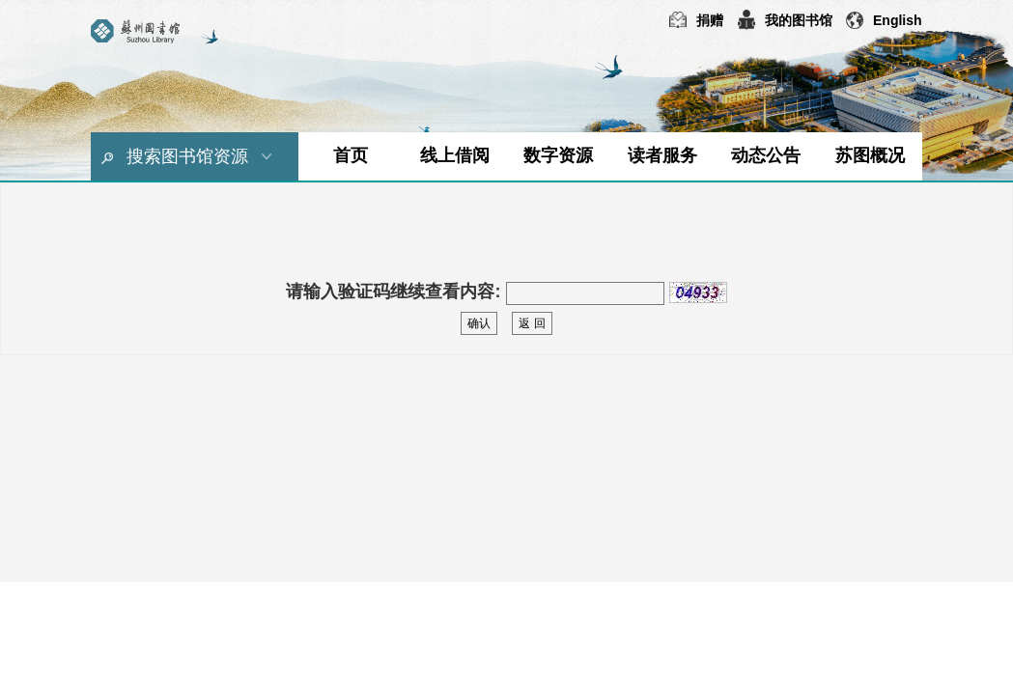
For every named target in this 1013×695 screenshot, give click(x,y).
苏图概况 (870, 155)
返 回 (532, 323)
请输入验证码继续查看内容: (393, 291)
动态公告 (766, 155)
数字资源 (558, 155)
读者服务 (662, 155)
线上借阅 (455, 155)
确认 (479, 323)
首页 (350, 155)
